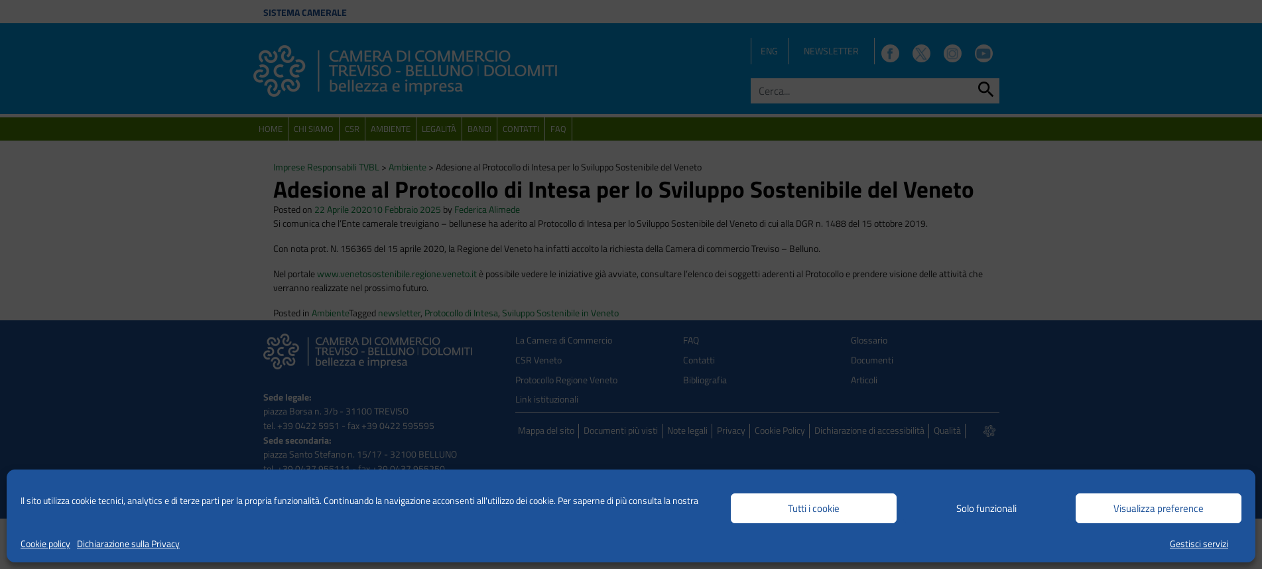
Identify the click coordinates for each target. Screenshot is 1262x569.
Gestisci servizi (1199, 543)
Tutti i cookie (814, 508)
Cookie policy (45, 543)
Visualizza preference (1158, 508)
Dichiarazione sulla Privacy (128, 543)
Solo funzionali (986, 508)
